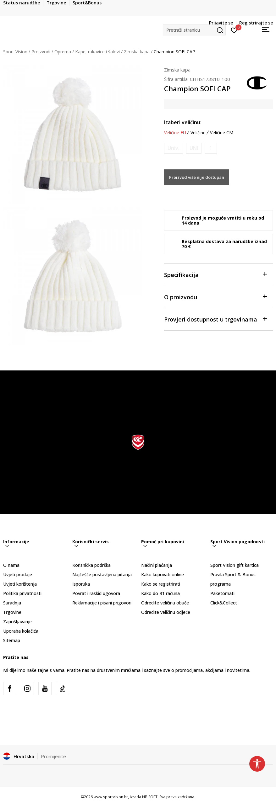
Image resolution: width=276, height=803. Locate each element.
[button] (194, 29)
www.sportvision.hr (111, 797)
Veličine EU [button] (175, 132)
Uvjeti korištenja (20, 584)
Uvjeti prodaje (17, 574)
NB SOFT (149, 797)
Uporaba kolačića (20, 631)
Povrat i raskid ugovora (96, 593)
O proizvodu (215, 296)
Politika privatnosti (22, 593)
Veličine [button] (198, 132)
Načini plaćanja (156, 565)
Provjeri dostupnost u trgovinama (215, 319)
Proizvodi (40, 52)
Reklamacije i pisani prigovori (101, 603)
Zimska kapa (137, 52)
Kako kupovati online (162, 574)
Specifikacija (215, 274)
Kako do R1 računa (160, 593)
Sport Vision (15, 52)
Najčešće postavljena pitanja (102, 574)
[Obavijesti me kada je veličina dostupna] (173, 148)
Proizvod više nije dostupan (196, 177)
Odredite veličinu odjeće (165, 612)
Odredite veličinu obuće (165, 603)
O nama (11, 565)
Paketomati (222, 593)
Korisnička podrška (91, 565)
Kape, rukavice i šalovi (97, 52)
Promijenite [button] (53, 756)
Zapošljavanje (17, 622)
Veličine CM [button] (221, 132)
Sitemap (11, 640)
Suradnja (12, 603)
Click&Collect (223, 603)
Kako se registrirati (160, 584)
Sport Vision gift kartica (234, 565)
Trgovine (12, 612)
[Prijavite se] (234, 30)
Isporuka (81, 584)
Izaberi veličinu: (182, 122)
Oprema (62, 52)
